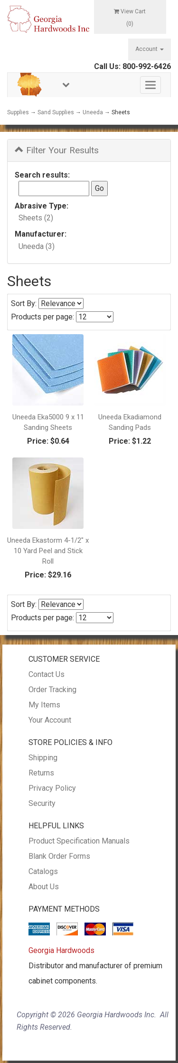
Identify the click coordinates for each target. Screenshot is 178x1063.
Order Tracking (52, 689)
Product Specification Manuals (79, 840)
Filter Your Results (57, 150)
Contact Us (46, 674)
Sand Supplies (55, 112)
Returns (41, 772)
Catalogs (43, 871)
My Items (44, 704)
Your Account (49, 720)
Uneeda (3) (37, 246)
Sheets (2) (36, 217)
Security (42, 803)
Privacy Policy (52, 788)
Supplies (18, 112)
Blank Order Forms (59, 856)
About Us (43, 886)
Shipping (42, 757)
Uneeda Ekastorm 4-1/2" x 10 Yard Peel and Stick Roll (48, 551)
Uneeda (93, 112)
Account (149, 49)
